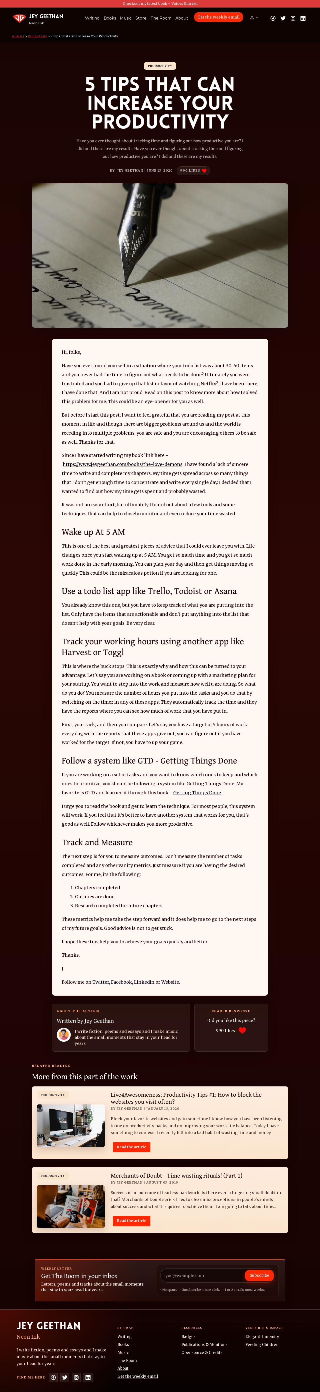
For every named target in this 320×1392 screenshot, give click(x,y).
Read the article (131, 1147)
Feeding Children (262, 1344)
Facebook (121, 982)
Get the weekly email (219, 17)
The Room (161, 18)
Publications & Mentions (205, 1344)
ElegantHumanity (262, 1336)
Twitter (100, 982)
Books (110, 18)
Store (141, 18)
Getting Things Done (197, 793)
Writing (92, 18)
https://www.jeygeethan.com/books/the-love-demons (122, 464)
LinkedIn (144, 982)
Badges (189, 1336)
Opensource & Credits (202, 1352)
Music (126, 18)
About (182, 18)
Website (170, 982)
